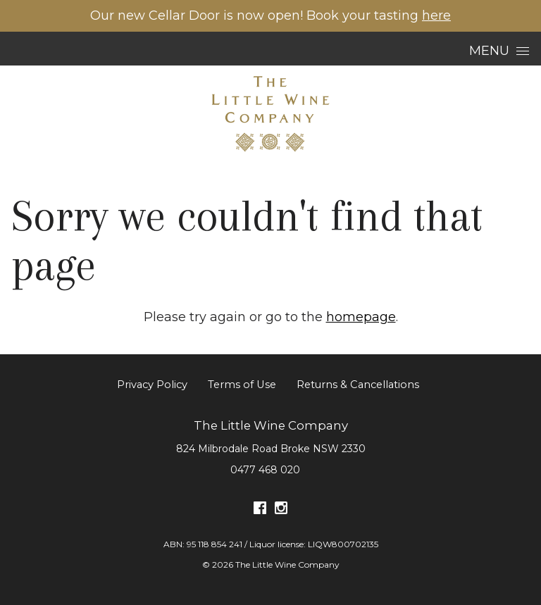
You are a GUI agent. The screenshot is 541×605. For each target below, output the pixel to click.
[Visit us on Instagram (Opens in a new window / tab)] (281, 510)
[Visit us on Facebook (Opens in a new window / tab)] (260, 510)
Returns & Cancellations (358, 384)
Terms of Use (242, 384)
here (436, 15)
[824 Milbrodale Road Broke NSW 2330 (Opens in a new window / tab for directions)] (271, 448)
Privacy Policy (152, 384)
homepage (361, 317)
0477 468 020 (265, 469)
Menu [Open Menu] (499, 50)
